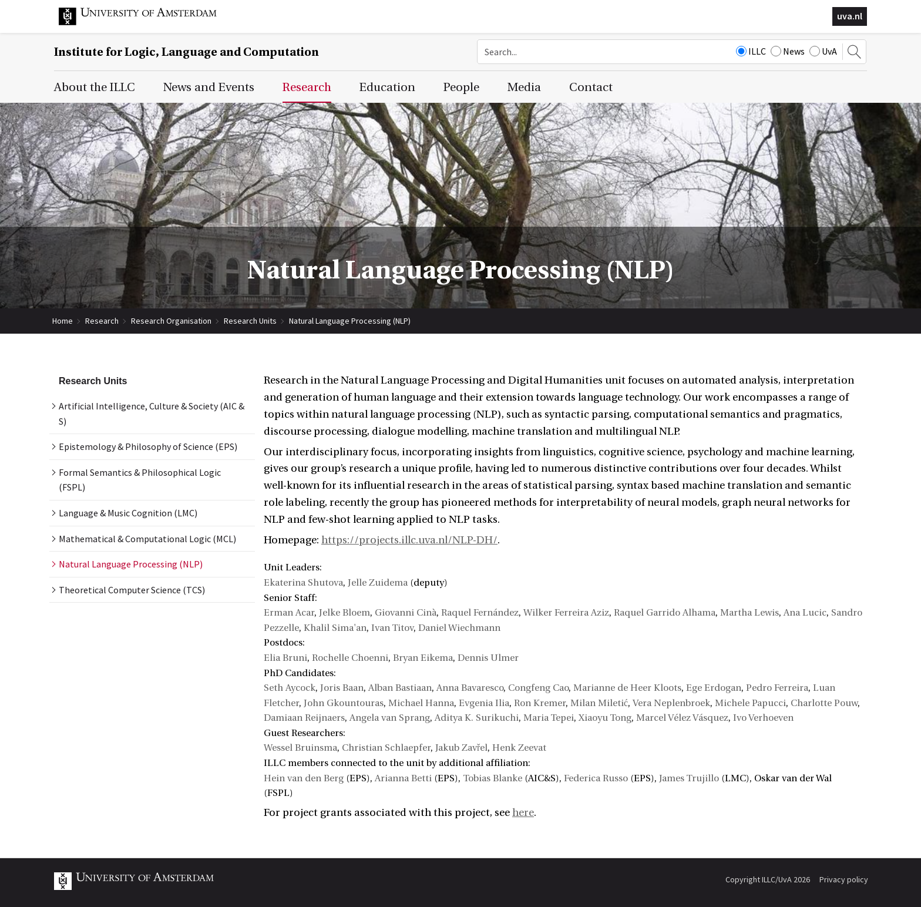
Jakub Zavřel (461, 748)
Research (102, 320)
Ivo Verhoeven (763, 718)
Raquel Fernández (480, 612)
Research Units (250, 320)
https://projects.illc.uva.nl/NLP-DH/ (409, 540)
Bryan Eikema (423, 658)
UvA (823, 51)
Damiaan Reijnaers (304, 718)
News (788, 51)
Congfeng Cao (538, 688)
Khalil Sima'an (335, 628)
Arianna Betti (403, 778)
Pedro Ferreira (777, 688)
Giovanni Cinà (405, 612)
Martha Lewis (749, 612)
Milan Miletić (599, 703)
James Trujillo (689, 778)
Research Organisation (171, 320)
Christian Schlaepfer (386, 748)
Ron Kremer (540, 703)
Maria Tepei (548, 718)
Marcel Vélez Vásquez (682, 718)
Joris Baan (342, 688)
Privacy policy (843, 879)
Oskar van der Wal (793, 778)
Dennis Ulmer (488, 658)
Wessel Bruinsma (300, 748)
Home (62, 320)
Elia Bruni (285, 658)
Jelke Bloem (344, 612)
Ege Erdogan (713, 688)
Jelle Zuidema (378, 582)
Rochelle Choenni (350, 658)
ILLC (751, 51)
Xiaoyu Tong (605, 718)
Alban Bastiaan (400, 688)
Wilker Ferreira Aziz (566, 612)
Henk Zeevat (519, 748)
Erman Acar (289, 612)
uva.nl (849, 16)
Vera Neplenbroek (671, 703)
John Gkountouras (344, 703)
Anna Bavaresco (469, 688)
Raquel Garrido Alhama (664, 612)
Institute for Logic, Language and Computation (186, 52)
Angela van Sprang (389, 718)
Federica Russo (596, 778)
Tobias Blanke (492, 778)
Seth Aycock (289, 688)
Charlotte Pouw (824, 703)
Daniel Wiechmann (459, 628)
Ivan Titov (392, 628)
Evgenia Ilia (484, 703)
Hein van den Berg (304, 778)
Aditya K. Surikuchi (477, 718)
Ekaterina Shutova (303, 582)
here (523, 813)
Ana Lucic (805, 612)
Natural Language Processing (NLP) (350, 320)
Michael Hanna (421, 703)
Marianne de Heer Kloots (627, 688)
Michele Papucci (750, 703)
